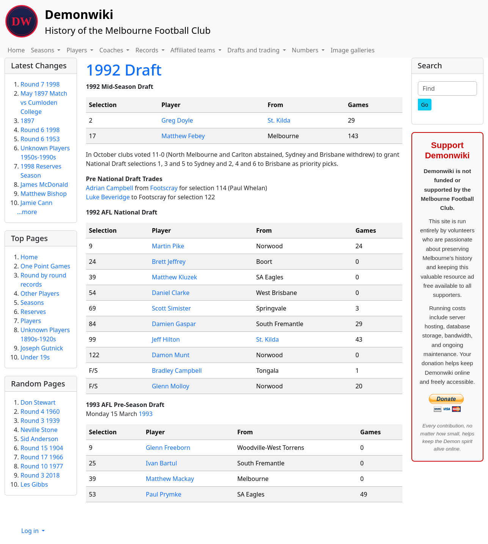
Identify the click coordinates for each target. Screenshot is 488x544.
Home (16, 50)
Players (30, 321)
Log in (30, 531)
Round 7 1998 (40, 84)
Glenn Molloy (170, 386)
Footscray (163, 188)
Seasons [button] (43, 50)
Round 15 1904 (41, 448)
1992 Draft (124, 69)
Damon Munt (170, 355)
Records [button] (147, 50)
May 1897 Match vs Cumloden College (43, 102)
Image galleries (353, 50)
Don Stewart (38, 402)
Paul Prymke (164, 494)
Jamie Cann (36, 203)
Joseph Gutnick (41, 348)
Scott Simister (171, 308)
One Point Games (45, 266)
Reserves (33, 311)
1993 (146, 414)
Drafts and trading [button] (254, 50)
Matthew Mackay (170, 479)
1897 (27, 121)
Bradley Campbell (177, 370)
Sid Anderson (39, 439)
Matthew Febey (183, 136)
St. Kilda (279, 120)
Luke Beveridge (108, 197)
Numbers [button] (306, 50)
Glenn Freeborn (168, 447)
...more (27, 212)
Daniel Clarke (170, 293)
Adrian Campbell (109, 188)
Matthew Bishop (43, 193)
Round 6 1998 (40, 130)
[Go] (425, 104)
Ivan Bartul (161, 463)
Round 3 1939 (40, 420)
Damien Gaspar (174, 324)
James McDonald (44, 184)
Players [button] (77, 50)
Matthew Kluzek (174, 277)
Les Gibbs (34, 484)
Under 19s (35, 357)
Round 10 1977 (41, 466)
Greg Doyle (177, 120)
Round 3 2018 (40, 475)
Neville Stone (39, 430)
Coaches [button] (112, 50)
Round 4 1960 (40, 411)
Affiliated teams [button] (194, 50)
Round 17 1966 (41, 457)
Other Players (39, 293)
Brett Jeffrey (168, 261)
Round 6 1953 (40, 139)
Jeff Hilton (166, 339)
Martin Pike (168, 246)
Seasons (32, 302)
